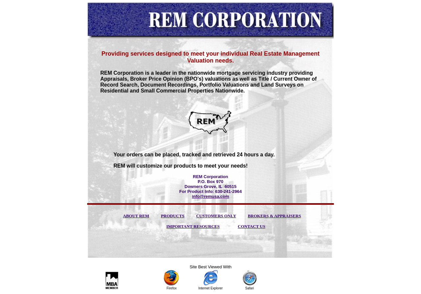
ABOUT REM (136, 215)
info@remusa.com (210, 196)
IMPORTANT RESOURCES (193, 226)
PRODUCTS (173, 215)
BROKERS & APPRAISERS (274, 215)
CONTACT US (251, 226)
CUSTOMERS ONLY (216, 215)
